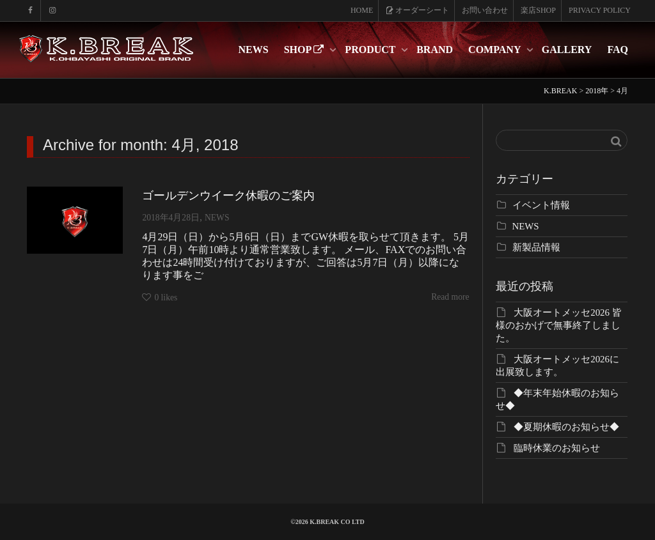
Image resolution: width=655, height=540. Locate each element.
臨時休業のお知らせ (557, 448)
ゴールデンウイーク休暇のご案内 (228, 195)
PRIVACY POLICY (600, 10)
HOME (362, 10)
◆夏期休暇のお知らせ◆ (566, 427)
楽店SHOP (538, 10)
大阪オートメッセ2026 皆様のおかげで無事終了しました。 (559, 325)
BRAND (434, 49)
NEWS (254, 49)
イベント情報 (541, 205)
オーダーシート (417, 10)
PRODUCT (371, 49)
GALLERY (567, 49)
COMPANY (495, 49)
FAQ (617, 49)
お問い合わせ (485, 10)
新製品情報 (536, 247)
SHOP (305, 49)
